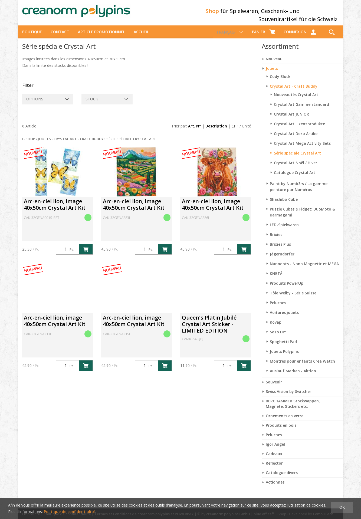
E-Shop (28, 143)
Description (216, 130)
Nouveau (274, 63)
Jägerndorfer (282, 258)
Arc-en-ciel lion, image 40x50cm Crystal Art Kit (55, 209)
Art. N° (194, 130)
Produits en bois (281, 430)
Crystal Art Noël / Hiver (295, 167)
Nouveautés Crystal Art (296, 99)
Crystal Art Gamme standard (301, 109)
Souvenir (274, 386)
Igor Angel (275, 449)
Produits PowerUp (286, 288)
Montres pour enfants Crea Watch (302, 366)
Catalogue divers (282, 477)
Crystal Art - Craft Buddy (293, 91)
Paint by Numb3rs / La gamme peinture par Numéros (298, 191)
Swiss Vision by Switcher (288, 396)
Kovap (275, 327)
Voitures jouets (284, 317)
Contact (60, 36)
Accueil (141, 36)
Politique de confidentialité (69, 511)
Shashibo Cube (284, 204)
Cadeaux (274, 458)
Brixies (276, 239)
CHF (234, 130)
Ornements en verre (284, 420)
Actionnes (275, 487)
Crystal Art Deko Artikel (296, 138)
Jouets (272, 73)
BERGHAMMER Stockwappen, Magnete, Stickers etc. (293, 408)
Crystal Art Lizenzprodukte (299, 128)
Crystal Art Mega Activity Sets (302, 148)
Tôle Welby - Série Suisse (293, 297)
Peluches (278, 307)
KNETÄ (276, 278)
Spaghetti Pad (283, 346)
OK (342, 507)
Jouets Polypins (284, 356)
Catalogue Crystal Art (294, 177)
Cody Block (280, 81)
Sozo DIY (278, 336)
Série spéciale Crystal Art (297, 157)
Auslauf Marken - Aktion (293, 375)
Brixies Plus (280, 249)
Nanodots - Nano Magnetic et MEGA (304, 268)
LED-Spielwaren (284, 229)
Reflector (274, 468)
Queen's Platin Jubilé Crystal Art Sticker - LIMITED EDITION (209, 329)
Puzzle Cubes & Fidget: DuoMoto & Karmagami (302, 216)
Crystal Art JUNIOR (291, 118)
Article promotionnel (101, 36)
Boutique (32, 36)
